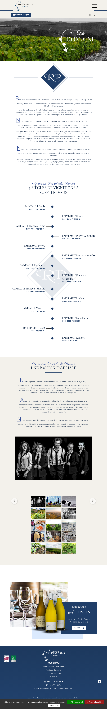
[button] (14, 501)
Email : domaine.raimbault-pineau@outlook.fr (53, 688)
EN (95, 15)
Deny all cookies (95, 702)
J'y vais (79, 628)
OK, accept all (76, 702)
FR (90, 15)
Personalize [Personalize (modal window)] (54, 706)
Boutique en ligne (21, 15)
